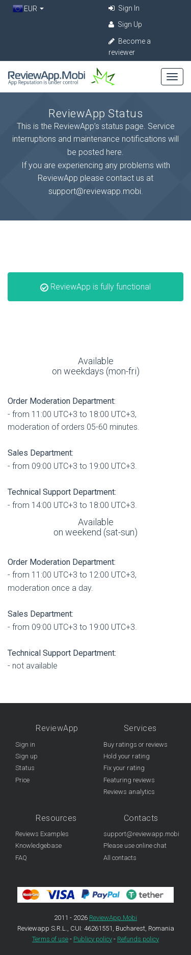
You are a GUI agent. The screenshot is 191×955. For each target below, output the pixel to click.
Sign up (26, 756)
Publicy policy (92, 939)
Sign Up (125, 24)
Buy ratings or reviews (135, 744)
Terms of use (50, 939)
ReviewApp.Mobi (113, 917)
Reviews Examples (42, 834)
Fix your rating (124, 768)
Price (22, 780)
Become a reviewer (129, 46)
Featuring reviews (129, 780)
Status (25, 768)
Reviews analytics (129, 791)
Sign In (124, 8)
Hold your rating (126, 756)
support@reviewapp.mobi (141, 834)
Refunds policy (138, 939)
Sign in (25, 744)
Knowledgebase (38, 845)
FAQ (21, 858)
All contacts (120, 858)
